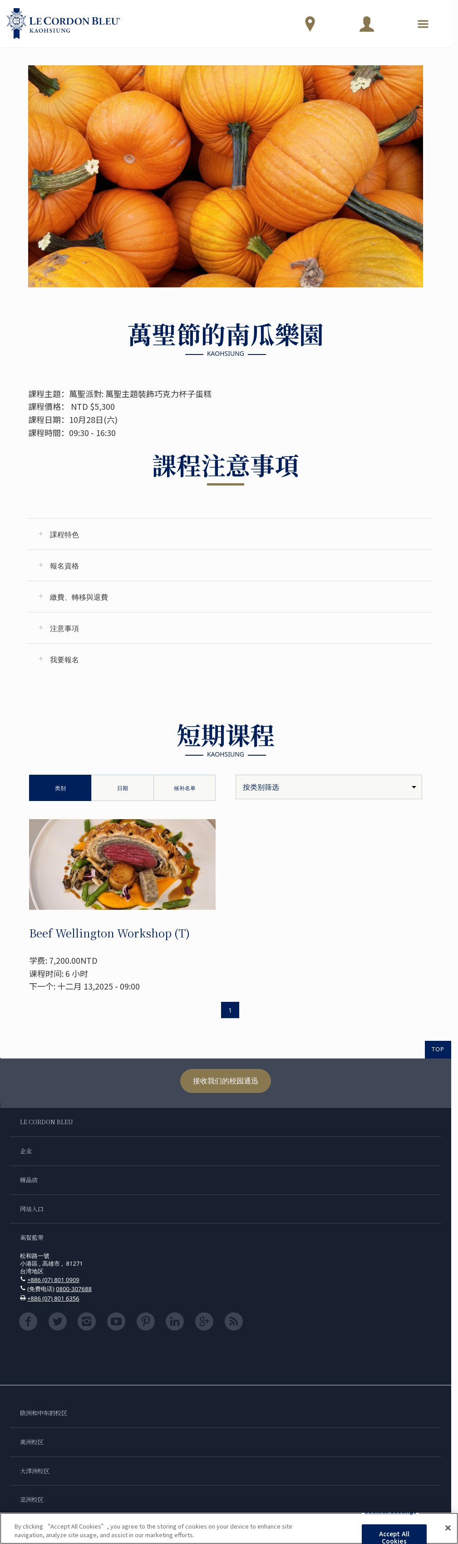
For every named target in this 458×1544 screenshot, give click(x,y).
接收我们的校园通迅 (225, 1081)
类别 (60, 788)
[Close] (448, 1528)
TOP (438, 1049)
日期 (122, 788)
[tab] (230, 534)
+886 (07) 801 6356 (53, 1298)
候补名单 (185, 788)
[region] (229, 1528)
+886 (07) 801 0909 (53, 1280)
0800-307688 (74, 1289)
